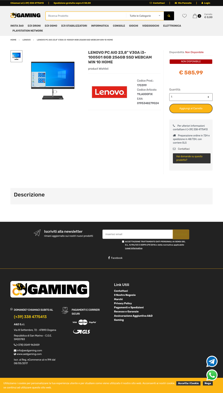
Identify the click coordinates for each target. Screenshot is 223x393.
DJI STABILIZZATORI (74, 25)
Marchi (118, 299)
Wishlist (104, 68)
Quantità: (175, 89)
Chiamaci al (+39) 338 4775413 (27, 3)
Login (206, 3)
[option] (53, 80)
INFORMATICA (100, 25)
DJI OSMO (51, 25)
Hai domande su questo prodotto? (189, 158)
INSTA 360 (17, 25)
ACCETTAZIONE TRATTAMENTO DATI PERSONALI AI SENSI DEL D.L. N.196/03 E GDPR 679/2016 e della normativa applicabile (155, 244)
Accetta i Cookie (188, 383)
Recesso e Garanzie (126, 311)
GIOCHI (133, 25)
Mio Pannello (183, 3)
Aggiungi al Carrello (190, 108)
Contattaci (157, 3)
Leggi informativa (133, 248)
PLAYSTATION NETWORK (27, 30)
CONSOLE (119, 25)
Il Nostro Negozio (125, 295)
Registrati (181, 234)
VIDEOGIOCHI (150, 25)
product (93, 68)
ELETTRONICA (172, 25)
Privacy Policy (123, 303)
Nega (208, 383)
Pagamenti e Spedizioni (129, 307)
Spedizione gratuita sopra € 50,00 (72, 3)
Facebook (115, 257)
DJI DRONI (34, 25)
